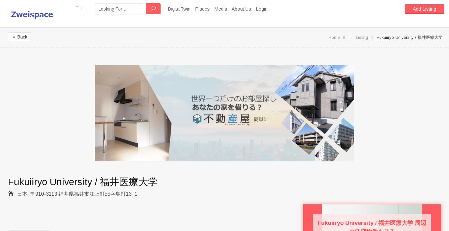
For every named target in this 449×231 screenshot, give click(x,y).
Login (277, 9)
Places (217, 9)
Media (235, 9)
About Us (256, 9)
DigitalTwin (194, 9)
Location (87, 8)
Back (19, 36)
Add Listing (424, 9)
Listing (362, 37)
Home (334, 37)
